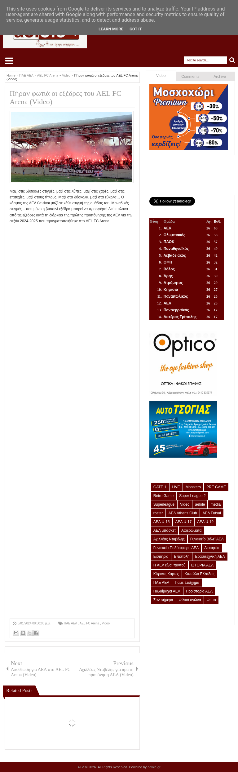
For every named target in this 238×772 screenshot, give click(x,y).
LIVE (176, 487)
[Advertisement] (72, 575)
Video (106, 623)
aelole (200, 504)
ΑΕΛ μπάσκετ (164, 530)
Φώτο (211, 600)
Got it (136, 29)
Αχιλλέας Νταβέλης (169, 539)
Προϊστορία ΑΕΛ (199, 591)
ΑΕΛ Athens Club (183, 513)
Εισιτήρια (161, 556)
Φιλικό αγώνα (190, 600)
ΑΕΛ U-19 (205, 522)
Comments (190, 76)
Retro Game (163, 496)
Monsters (193, 487)
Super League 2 (192, 496)
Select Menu (9, 60)
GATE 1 (159, 487)
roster (158, 513)
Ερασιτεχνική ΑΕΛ (210, 556)
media (215, 504)
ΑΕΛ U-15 (161, 522)
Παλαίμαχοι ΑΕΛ (166, 591)
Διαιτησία (211, 548)
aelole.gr (154, 767)
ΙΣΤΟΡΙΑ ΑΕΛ (202, 565)
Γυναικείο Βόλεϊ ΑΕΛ (207, 539)
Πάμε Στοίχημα (187, 582)
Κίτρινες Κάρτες (166, 574)
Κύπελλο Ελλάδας (199, 574)
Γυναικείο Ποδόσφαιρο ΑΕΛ (176, 548)
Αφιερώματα (191, 530)
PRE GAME (216, 487)
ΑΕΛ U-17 (183, 522)
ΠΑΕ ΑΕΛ (71, 623)
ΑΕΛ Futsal (212, 513)
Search (232, 60)
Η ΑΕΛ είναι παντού (169, 565)
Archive (220, 76)
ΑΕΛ (81, 767)
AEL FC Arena (90, 623)
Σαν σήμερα (163, 600)
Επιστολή (181, 556)
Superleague (163, 504)
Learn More (111, 29)
